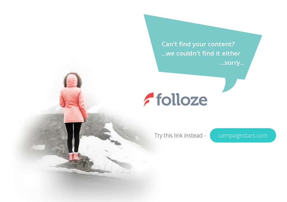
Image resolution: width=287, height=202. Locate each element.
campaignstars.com (243, 135)
